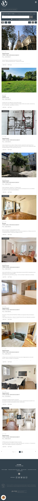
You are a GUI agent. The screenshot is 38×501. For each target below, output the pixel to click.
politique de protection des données (24, 19)
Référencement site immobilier (22, 492)
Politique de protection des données (14, 469)
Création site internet (21, 491)
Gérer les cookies (23, 469)
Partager (10, 64)
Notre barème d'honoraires (32, 469)
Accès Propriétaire (20, 470)
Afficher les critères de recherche (9, 9)
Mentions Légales (4, 469)
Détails (4, 64)
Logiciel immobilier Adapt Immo (22, 490)
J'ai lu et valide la (15, 19)
